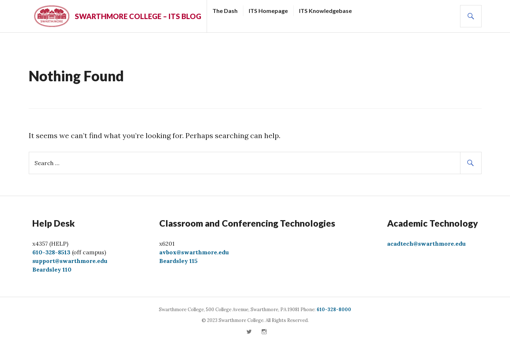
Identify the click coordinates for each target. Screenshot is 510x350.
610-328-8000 (334, 309)
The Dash (225, 10)
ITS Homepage (268, 10)
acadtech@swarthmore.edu (426, 243)
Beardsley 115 (178, 260)
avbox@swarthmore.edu (194, 252)
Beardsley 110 (52, 269)
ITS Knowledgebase (325, 10)
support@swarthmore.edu (69, 260)
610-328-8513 (51, 252)
